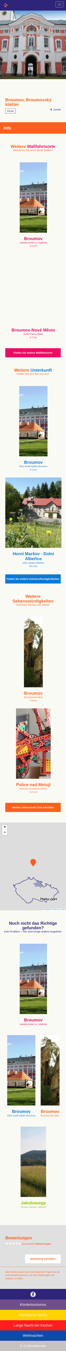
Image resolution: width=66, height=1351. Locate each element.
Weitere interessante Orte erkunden (33, 807)
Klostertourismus (33, 1305)
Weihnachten (33, 1335)
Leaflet (46, 909)
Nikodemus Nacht (33, 1315)
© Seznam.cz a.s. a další (58, 909)
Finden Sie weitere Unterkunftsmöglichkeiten (33, 579)
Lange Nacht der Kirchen (33, 1325)
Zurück (55, 109)
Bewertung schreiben (42, 1258)
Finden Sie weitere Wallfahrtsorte (33, 352)
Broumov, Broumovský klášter (28, 102)
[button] (33, 863)
